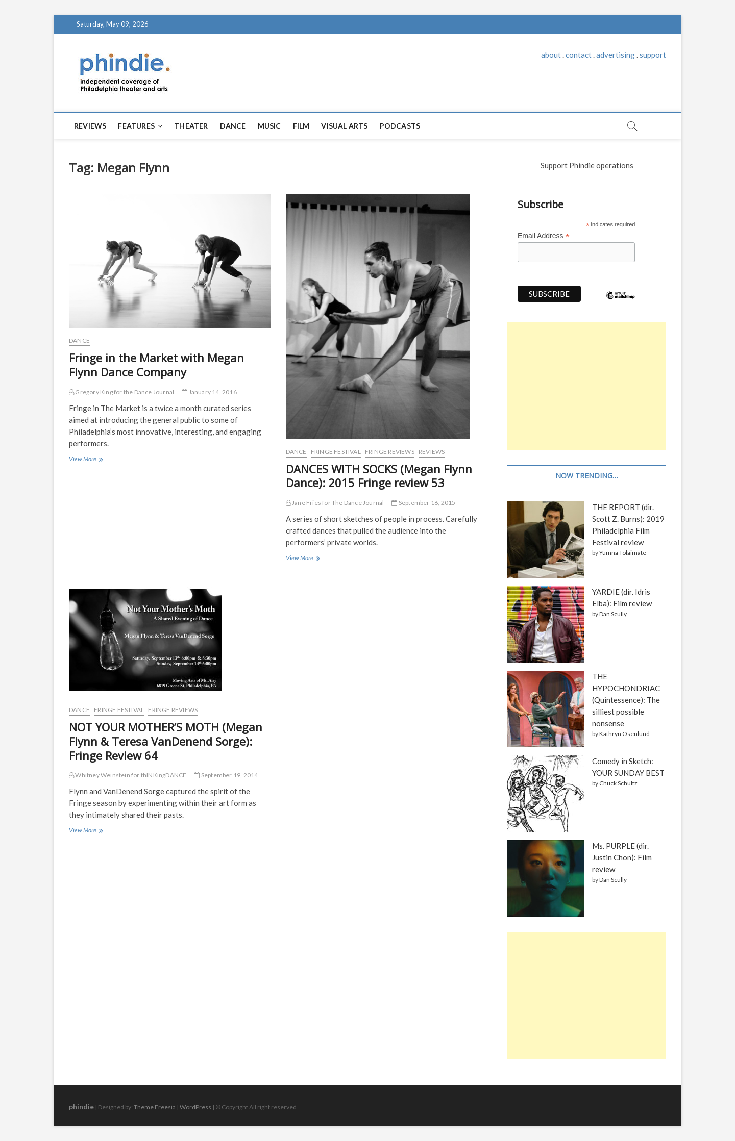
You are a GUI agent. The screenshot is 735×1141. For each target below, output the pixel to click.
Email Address (544, 236)
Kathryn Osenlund (624, 734)
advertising (615, 54)
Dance (233, 125)
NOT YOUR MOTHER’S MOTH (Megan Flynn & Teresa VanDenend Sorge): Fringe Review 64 (165, 741)
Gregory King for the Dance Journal (121, 392)
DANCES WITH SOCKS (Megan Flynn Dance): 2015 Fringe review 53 (379, 476)
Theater (191, 125)
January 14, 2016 (209, 392)
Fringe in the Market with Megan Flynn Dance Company (156, 364)
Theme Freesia (155, 1107)
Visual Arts (344, 125)
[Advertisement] (586, 386)
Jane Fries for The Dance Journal (335, 502)
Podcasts (400, 125)
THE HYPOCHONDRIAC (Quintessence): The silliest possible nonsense (626, 700)
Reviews (90, 125)
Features (136, 125)
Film (301, 125)
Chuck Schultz (618, 783)
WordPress (195, 1107)
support (653, 54)
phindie (81, 1106)
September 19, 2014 (226, 775)
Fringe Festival (336, 451)
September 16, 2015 (423, 502)
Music (269, 125)
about (551, 54)
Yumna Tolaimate (622, 552)
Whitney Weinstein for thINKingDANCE (127, 775)
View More (85, 459)
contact (579, 54)
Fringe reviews (389, 451)
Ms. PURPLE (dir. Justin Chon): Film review (622, 857)
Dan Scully (613, 614)
